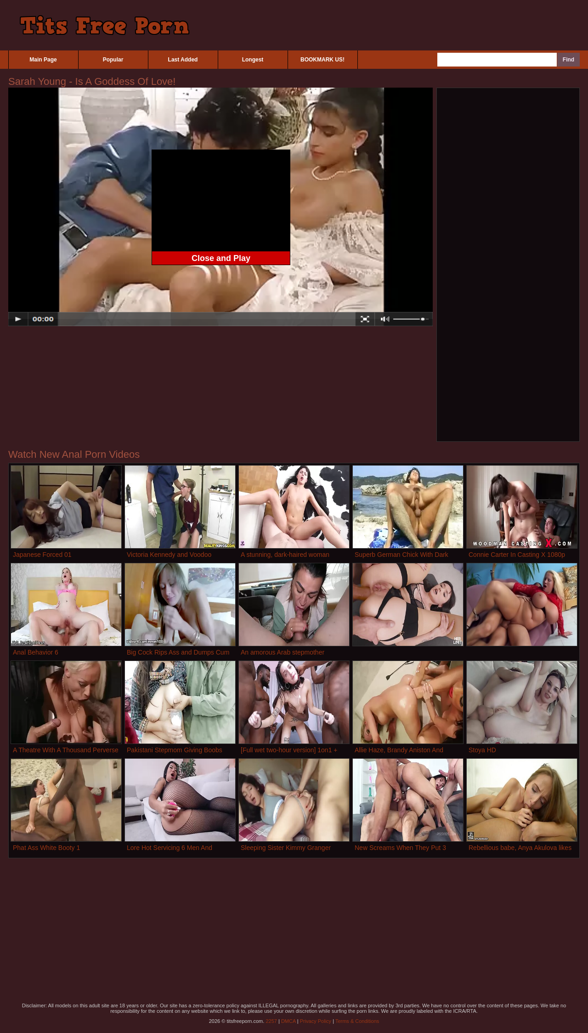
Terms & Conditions (357, 1021)
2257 (271, 1021)
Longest (253, 59)
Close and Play (221, 258)
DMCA (288, 1021)
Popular (113, 59)
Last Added (183, 59)
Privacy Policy (315, 1021)
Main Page (43, 59)
